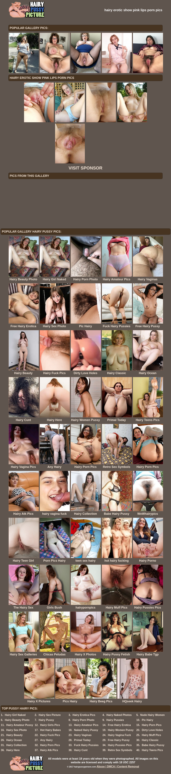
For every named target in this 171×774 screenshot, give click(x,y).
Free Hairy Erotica (119, 725)
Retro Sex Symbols (120, 750)
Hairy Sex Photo (16, 730)
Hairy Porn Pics (151, 725)
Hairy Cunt (81, 750)
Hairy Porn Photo (83, 720)
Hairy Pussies (115, 720)
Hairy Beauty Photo (17, 720)
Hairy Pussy (46, 720)
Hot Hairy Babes (50, 730)
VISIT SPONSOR (85, 167)
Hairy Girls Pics (50, 725)
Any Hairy (46, 740)
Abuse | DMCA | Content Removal (118, 766)
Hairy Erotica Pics (83, 715)
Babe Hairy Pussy (153, 745)
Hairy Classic (150, 740)
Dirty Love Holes (152, 730)
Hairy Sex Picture (50, 715)
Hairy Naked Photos (119, 715)
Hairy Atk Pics (49, 750)
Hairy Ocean (14, 740)
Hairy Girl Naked (15, 715)
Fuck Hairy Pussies (86, 745)
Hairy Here (13, 750)
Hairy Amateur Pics (86, 725)
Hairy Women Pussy (121, 730)
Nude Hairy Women (152, 715)
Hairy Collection (16, 745)
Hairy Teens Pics (152, 750)
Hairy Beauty (14, 735)
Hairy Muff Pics (151, 735)
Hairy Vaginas (83, 735)
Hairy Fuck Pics (50, 735)
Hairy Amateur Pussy (19, 725)
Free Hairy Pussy (119, 740)
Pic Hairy (147, 720)
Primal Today (82, 740)
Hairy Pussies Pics (120, 745)
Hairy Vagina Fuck (119, 735)
